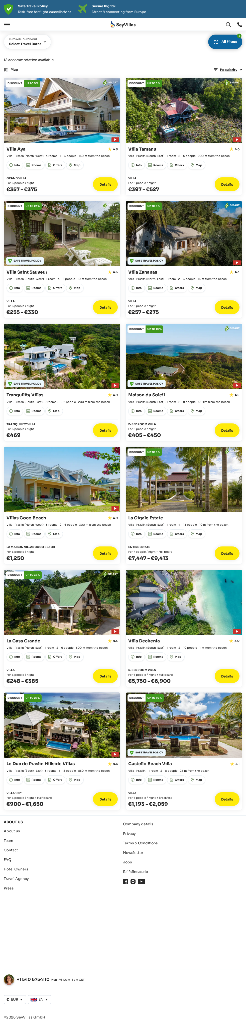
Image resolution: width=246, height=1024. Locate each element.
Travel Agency (16, 878)
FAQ (7, 859)
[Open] (6, 24)
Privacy (129, 833)
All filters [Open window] (226, 40)
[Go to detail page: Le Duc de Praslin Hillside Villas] (62, 751)
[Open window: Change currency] (15, 999)
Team (8, 840)
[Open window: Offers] (23, 83)
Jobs (127, 862)
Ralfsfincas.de (135, 871)
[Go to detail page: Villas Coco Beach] (62, 505)
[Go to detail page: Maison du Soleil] (184, 382)
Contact (11, 850)
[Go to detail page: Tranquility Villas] (62, 382)
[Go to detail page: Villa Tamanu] (184, 136)
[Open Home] (123, 24)
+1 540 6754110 (33, 979)
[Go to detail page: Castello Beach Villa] (184, 751)
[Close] (19, 24)
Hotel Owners (16, 869)
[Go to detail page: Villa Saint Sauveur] (62, 259)
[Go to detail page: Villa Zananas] (184, 259)
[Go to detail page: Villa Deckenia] (184, 628)
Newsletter (133, 852)
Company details (138, 824)
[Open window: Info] (15, 165)
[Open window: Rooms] (34, 165)
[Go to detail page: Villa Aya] (62, 136)
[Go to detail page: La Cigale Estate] (184, 505)
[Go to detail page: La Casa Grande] (62, 628)
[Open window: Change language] (228, 24)
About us (12, 831)
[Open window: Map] (11, 70)
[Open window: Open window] (239, 24)
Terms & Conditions (140, 843)
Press (9, 888)
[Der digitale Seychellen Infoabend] (123, 9)
